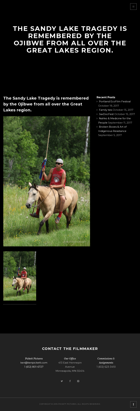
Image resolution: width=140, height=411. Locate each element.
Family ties (105, 109)
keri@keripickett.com (33, 362)
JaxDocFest (106, 114)
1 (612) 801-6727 (33, 366)
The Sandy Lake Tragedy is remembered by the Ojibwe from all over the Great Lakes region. (46, 104)
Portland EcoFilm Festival (115, 101)
